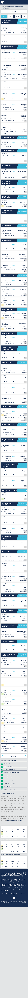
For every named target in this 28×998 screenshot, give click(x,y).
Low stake (10, 17)
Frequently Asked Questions (14, 911)
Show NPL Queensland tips (23, 213)
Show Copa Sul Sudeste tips (22, 242)
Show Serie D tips (24, 301)
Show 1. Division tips (23, 497)
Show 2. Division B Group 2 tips (22, 531)
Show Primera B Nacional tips (24, 47)
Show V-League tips (23, 732)
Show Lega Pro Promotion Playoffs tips (22, 440)
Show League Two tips (23, 424)
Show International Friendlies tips (23, 746)
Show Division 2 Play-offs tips (23, 629)
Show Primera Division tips (23, 702)
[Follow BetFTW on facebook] (14, 989)
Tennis (19, 985)
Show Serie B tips (24, 286)
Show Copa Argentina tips (23, 22)
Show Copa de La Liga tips (22, 336)
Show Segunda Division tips (22, 581)
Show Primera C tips (23, 137)
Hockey (23, 985)
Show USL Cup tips (23, 642)
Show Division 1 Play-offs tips (23, 595)
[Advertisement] (14, 195)
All (3, 16)
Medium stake (17, 17)
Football (8, 985)
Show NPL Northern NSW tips (22, 166)
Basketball (14, 985)
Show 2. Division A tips (23, 515)
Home (3, 985)
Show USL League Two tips (23, 687)
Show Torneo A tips (23, 150)
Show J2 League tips (23, 453)
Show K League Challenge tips (24, 557)
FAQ (14, 986)
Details (13, 27)
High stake (24, 17)
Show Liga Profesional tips (22, 227)
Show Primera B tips (23, 400)
